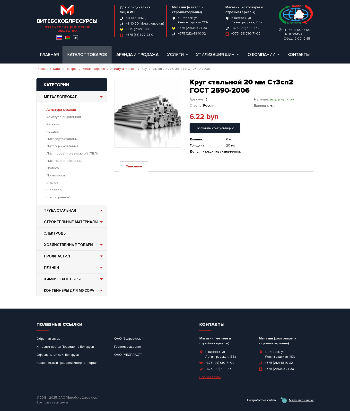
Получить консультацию (215, 128)
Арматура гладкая (123, 69)
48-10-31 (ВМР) (136, 18)
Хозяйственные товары (74, 244)
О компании (263, 54)
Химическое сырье (74, 279)
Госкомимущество (127, 347)
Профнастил (74, 256)
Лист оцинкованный (62, 146)
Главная (49, 54)
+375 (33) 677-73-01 (140, 35)
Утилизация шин (217, 54)
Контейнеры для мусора (74, 290)
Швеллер (54, 190)
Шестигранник (58, 197)
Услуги (177, 54)
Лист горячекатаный (62, 139)
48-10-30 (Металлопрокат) (145, 24)
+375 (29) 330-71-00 (192, 28)
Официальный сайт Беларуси (57, 355)
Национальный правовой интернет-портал (66, 363)
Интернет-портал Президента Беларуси (65, 347)
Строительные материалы (74, 221)
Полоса (52, 168)
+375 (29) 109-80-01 (140, 29)
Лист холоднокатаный (64, 161)
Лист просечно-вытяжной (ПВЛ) (72, 153)
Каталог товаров (87, 54)
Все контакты (210, 377)
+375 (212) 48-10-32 (192, 34)
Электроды (55, 233)
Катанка (52, 124)
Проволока (55, 175)
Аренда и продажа (137, 54)
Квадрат (52, 131)
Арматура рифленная (63, 117)
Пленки (74, 267)
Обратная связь (48, 339)
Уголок (52, 183)
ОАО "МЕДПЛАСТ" (128, 355)
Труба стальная (74, 210)
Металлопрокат (94, 69)
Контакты (299, 54)
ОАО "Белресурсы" (128, 339)
